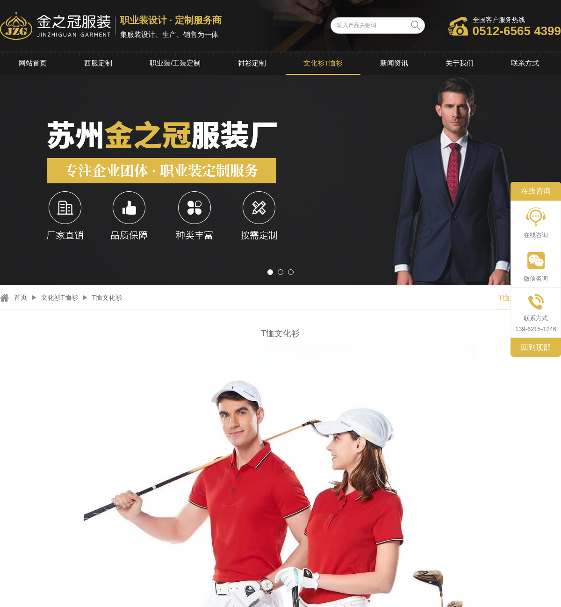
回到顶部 (536, 347)
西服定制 (98, 63)
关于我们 (460, 63)
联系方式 (525, 63)
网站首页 (33, 63)
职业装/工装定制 (175, 63)
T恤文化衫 (107, 297)
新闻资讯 (394, 63)
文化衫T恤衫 (323, 63)
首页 (20, 297)
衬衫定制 (252, 63)
